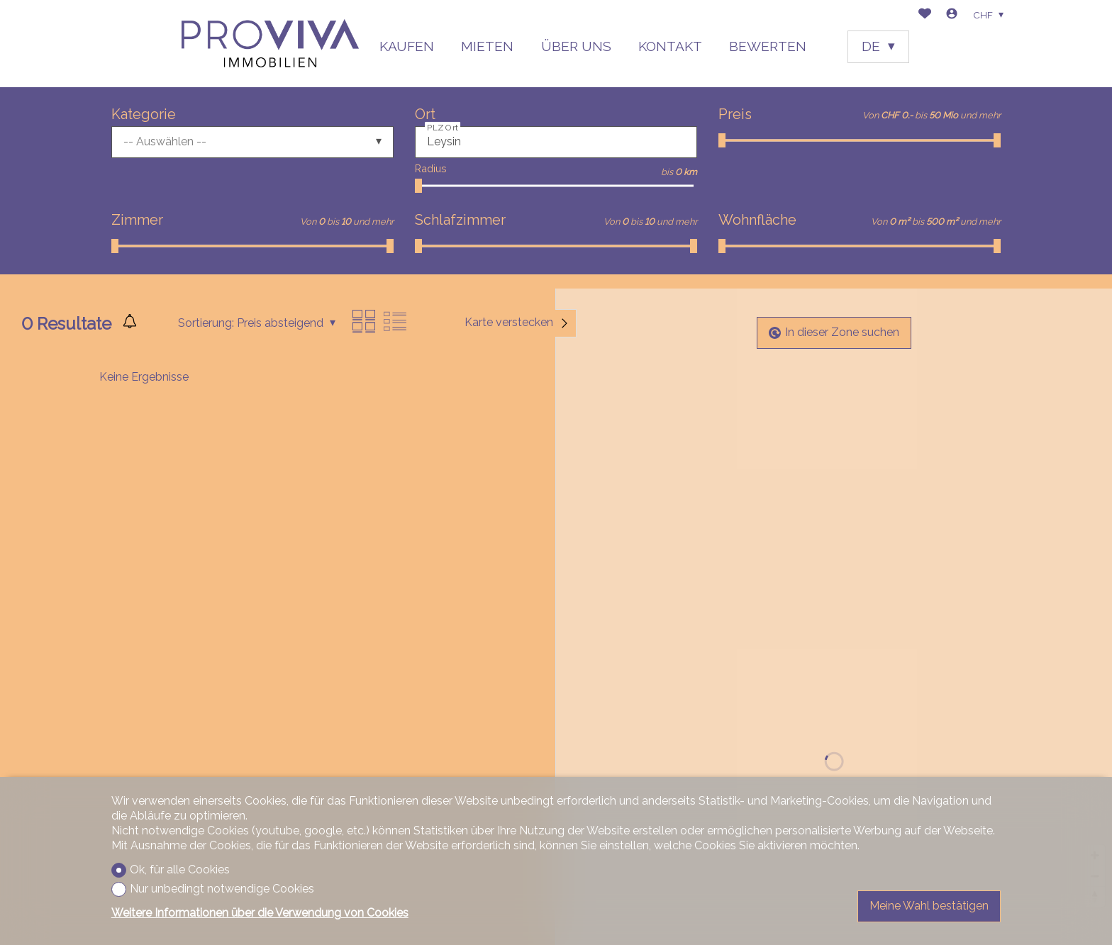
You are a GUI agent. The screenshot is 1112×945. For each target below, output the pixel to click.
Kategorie (143, 114)
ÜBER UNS (576, 46)
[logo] (270, 43)
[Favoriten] (924, 15)
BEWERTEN (767, 46)
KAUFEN (406, 46)
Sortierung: (206, 323)
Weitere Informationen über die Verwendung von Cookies (259, 912)
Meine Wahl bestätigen (929, 905)
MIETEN (487, 46)
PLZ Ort (442, 127)
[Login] (951, 15)
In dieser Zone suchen (834, 332)
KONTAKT (670, 46)
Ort (425, 114)
